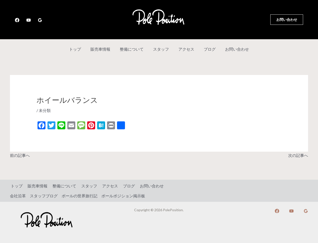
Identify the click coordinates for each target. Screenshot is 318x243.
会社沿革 (18, 195)
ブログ (207, 49)
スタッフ (161, 49)
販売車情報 (103, 49)
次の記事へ (298, 155)
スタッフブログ (44, 195)
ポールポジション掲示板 (123, 195)
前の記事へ (20, 155)
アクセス (185, 49)
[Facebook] (17, 20)
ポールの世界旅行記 (79, 195)
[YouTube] (28, 20)
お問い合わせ (232, 49)
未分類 (45, 110)
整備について (133, 49)
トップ (79, 49)
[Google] (40, 20)
